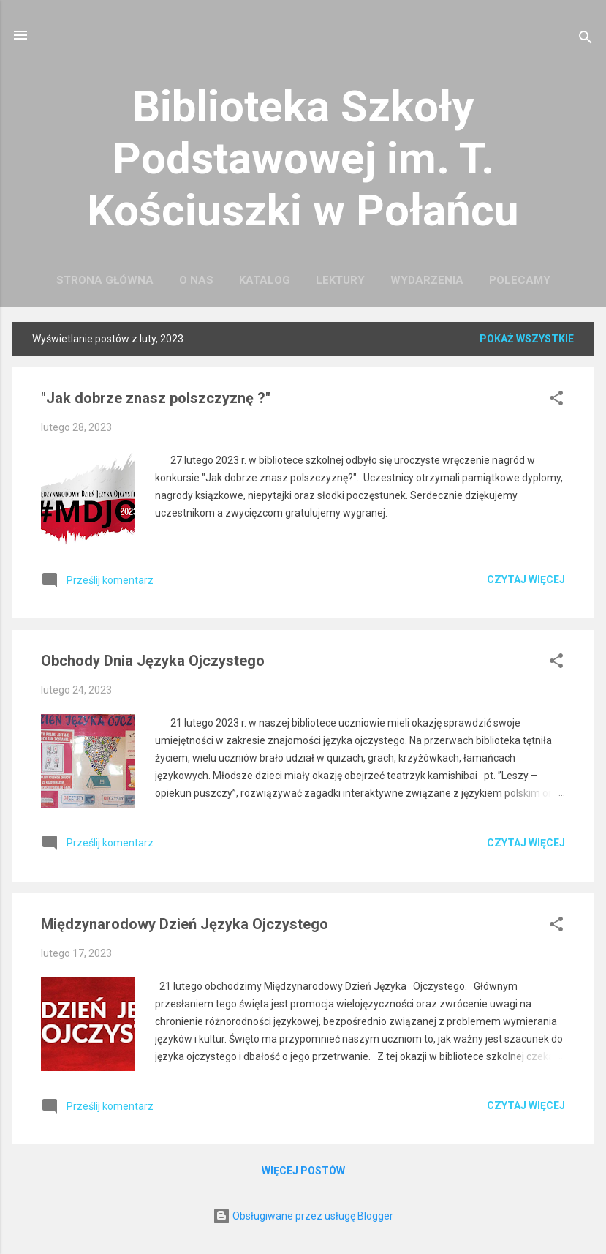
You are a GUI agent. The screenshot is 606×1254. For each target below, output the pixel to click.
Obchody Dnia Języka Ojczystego (153, 660)
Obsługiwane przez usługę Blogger (303, 1216)
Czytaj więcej (526, 579)
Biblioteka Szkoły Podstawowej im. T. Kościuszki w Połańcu (303, 158)
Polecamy (519, 280)
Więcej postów (303, 1170)
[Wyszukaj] (585, 40)
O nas (196, 280)
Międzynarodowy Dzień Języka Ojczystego (184, 924)
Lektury (340, 280)
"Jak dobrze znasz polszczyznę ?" (155, 398)
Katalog (264, 280)
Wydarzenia (426, 280)
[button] (556, 400)
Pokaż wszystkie (527, 339)
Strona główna (105, 280)
